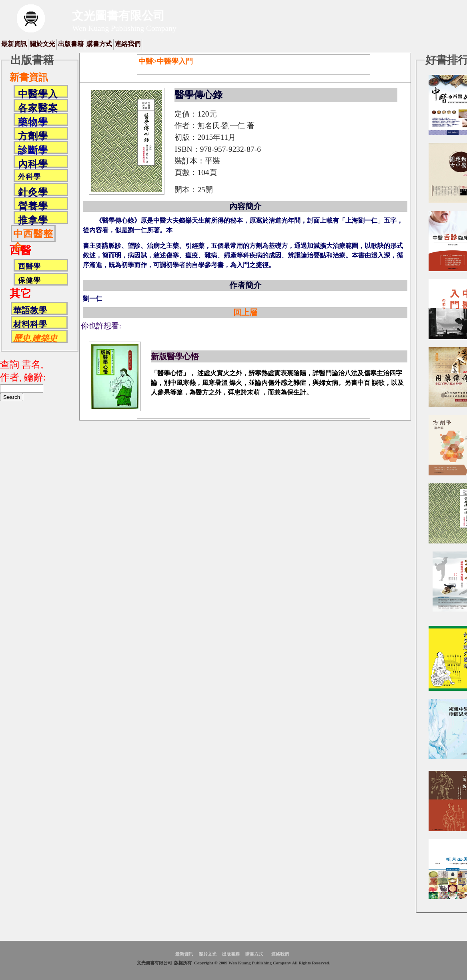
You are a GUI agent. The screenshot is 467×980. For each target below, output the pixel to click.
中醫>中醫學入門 (165, 61)
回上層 (245, 312)
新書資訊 (29, 77)
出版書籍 (71, 43)
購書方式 (99, 43)
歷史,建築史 (35, 338)
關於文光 (42, 43)
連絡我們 (127, 43)
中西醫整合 (33, 235)
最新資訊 (14, 43)
